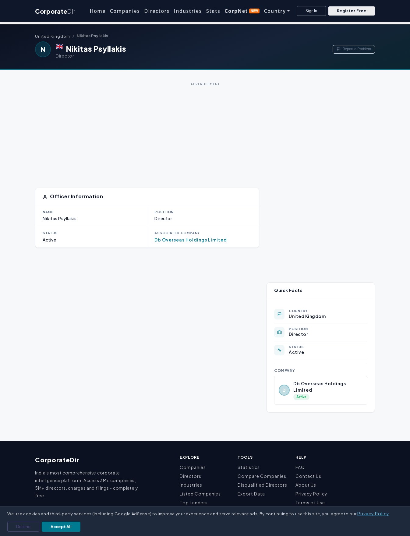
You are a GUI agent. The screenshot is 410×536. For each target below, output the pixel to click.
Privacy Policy (311, 493)
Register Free (351, 11)
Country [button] (275, 11)
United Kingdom (52, 36)
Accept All (61, 526)
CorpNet (242, 11)
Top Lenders (194, 502)
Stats (213, 11)
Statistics (249, 467)
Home (98, 11)
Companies (125, 11)
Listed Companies (200, 493)
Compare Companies (262, 476)
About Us (305, 485)
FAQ (300, 467)
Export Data (251, 493)
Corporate (55, 11)
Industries (188, 11)
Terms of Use (310, 502)
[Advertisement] (205, 130)
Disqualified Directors (262, 485)
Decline (23, 526)
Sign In (311, 11)
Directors (156, 11)
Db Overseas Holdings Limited (190, 239)
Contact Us (308, 476)
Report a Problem (354, 49)
